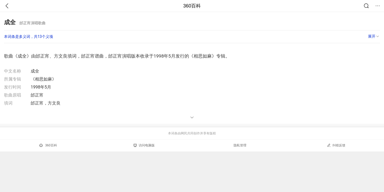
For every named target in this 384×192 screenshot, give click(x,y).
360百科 (192, 6)
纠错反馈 (336, 145)
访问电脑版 (144, 145)
